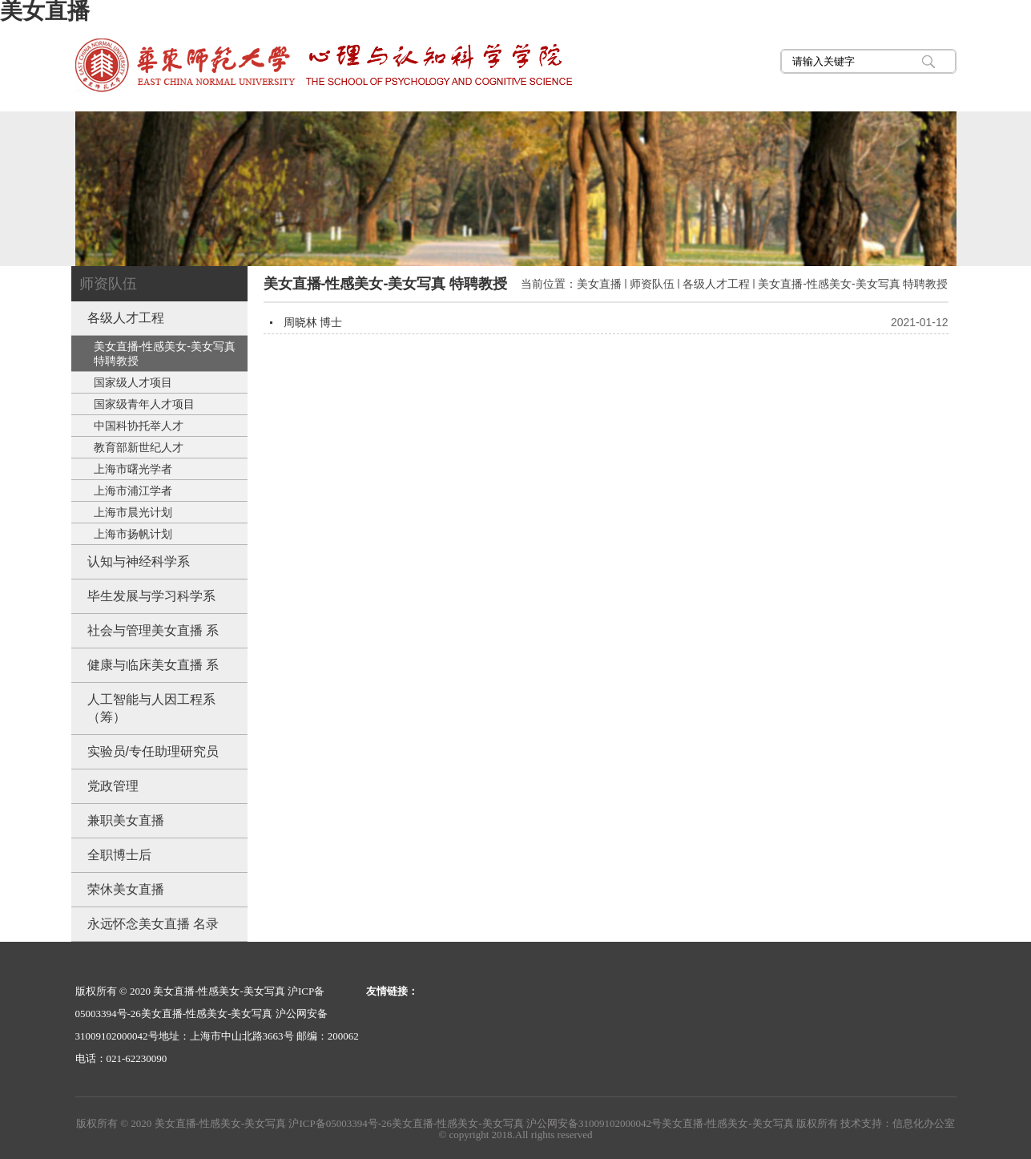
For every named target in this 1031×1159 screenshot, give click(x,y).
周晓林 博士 (313, 322)
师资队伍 (652, 283)
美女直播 (599, 283)
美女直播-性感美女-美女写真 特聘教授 (853, 283)
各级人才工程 (716, 283)
